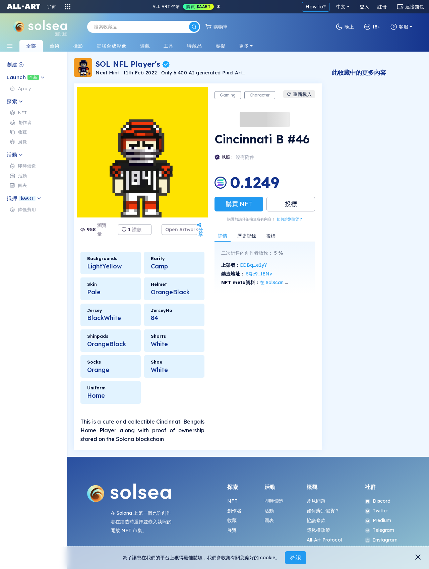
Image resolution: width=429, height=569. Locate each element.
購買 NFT (239, 204)
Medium (378, 520)
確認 (295, 557)
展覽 (232, 530)
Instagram (381, 540)
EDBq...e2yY (253, 265)
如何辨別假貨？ (290, 219)
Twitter (376, 511)
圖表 (269, 520)
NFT (232, 501)
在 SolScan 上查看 (279, 282)
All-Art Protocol (324, 540)
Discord (377, 501)
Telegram (379, 530)
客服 (399, 26)
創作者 (234, 511)
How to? (316, 6)
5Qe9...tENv (259, 274)
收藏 (232, 520)
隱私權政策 (318, 530)
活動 (269, 511)
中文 (341, 7)
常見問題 (316, 501)
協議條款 (316, 520)
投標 (291, 204)
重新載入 (299, 94)
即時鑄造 (274, 501)
